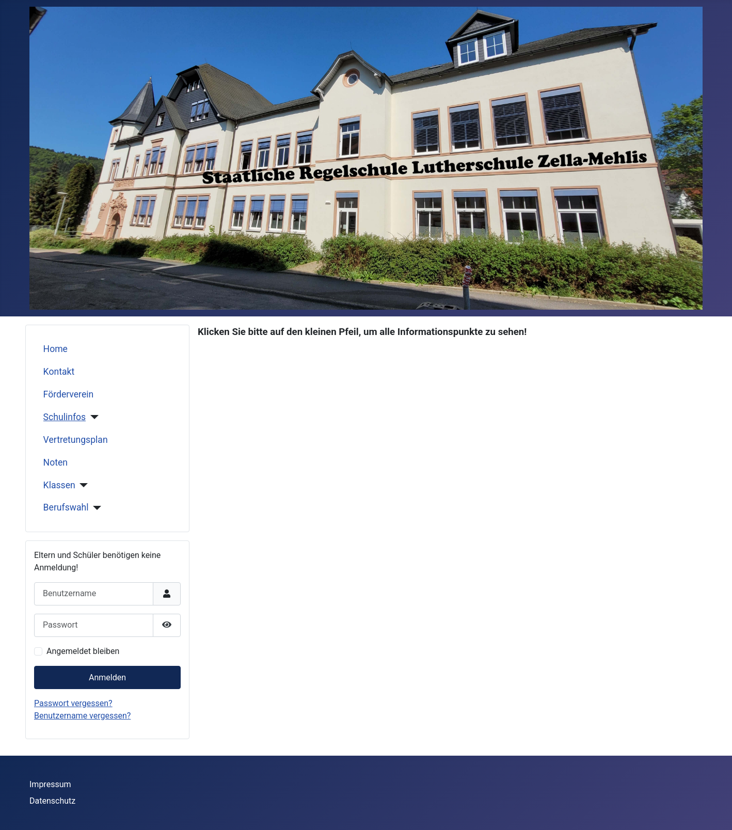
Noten (55, 462)
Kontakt (59, 371)
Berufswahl (66, 507)
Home (55, 349)
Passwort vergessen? (73, 703)
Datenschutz (52, 801)
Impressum (50, 784)
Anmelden (107, 677)
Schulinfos (64, 417)
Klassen (59, 485)
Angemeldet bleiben (82, 651)
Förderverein (68, 394)
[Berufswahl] (95, 508)
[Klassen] (81, 485)
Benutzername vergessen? (82, 716)
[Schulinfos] (92, 417)
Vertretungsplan (75, 440)
